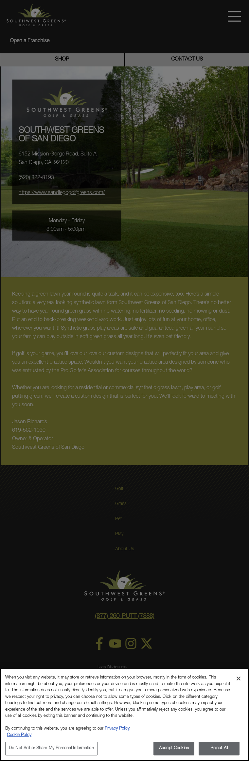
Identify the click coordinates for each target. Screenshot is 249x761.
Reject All (219, 748)
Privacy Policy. (118, 729)
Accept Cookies (174, 748)
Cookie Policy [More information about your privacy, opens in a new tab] (19, 735)
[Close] (238, 678)
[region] (124, 714)
